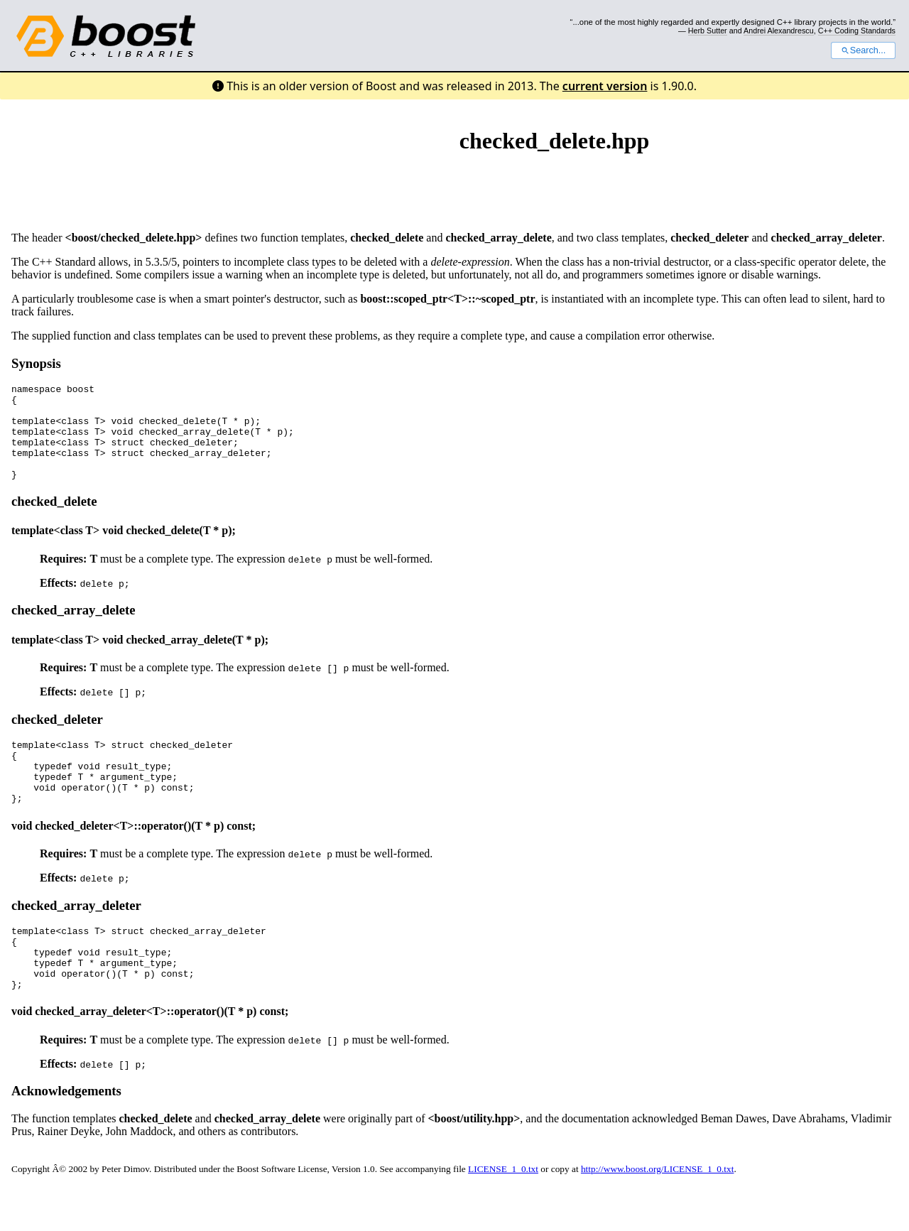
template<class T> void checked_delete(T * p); (123, 549)
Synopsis (36, 363)
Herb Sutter (707, 30)
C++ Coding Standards (857, 30)
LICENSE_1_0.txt (503, 1213)
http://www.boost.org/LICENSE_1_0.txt (657, 1213)
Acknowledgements (66, 1135)
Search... (863, 50)
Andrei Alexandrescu (779, 30)
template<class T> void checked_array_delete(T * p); (139, 659)
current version (605, 86)
